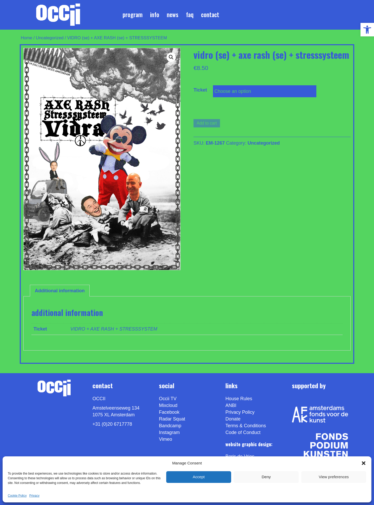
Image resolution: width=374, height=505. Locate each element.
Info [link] (154, 14)
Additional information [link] (60, 290)
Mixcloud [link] (168, 405)
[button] (363, 463)
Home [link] (26, 37)
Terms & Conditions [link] (245, 425)
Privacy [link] (34, 495)
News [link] (172, 14)
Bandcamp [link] (170, 425)
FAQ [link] (189, 14)
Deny (266, 477)
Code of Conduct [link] (243, 432)
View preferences (334, 477)
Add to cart (207, 123)
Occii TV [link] (168, 398)
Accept (199, 477)
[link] (367, 29)
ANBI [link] (230, 405)
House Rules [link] (238, 398)
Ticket (200, 90)
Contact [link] (210, 14)
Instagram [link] (169, 432)
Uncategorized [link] (50, 37)
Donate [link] (233, 419)
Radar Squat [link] (172, 419)
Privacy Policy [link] (240, 412)
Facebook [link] (169, 412)
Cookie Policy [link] (17, 495)
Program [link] (133, 14)
